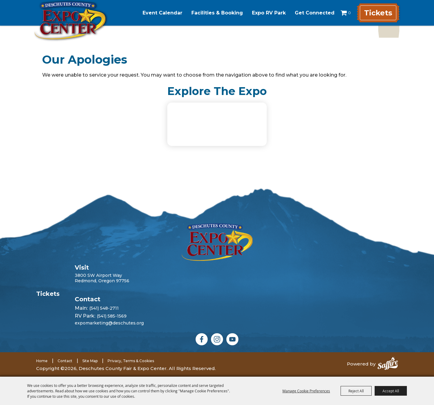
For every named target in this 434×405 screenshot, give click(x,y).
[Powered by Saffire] (388, 364)
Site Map (90, 361)
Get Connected (315, 13)
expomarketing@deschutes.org (109, 323)
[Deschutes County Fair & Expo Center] (70, 20)
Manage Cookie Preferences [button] (306, 390)
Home (42, 361)
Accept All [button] (390, 390)
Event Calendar (162, 13)
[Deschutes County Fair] (217, 242)
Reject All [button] (356, 390)
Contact (65, 361)
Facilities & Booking (217, 13)
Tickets (378, 12)
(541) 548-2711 (104, 308)
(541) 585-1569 (112, 316)
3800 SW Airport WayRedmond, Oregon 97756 (102, 278)
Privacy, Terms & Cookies (131, 361)
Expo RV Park (269, 13)
